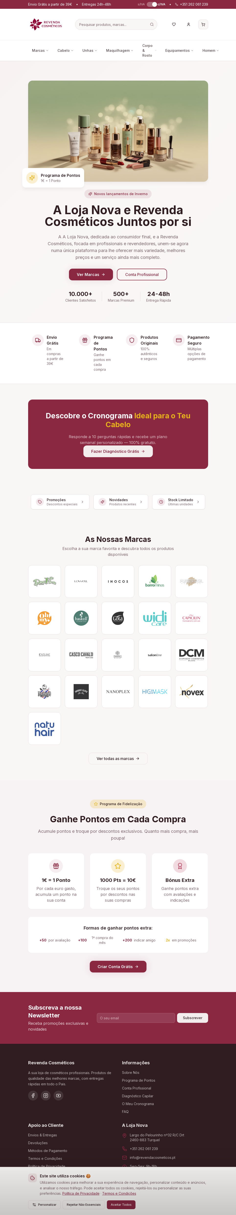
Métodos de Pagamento (47, 1151)
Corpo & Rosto (149, 50)
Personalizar (44, 1205)
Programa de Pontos (138, 1080)
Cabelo (65, 50)
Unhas (89, 50)
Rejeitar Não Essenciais (84, 1204)
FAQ (125, 1111)
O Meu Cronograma (138, 1104)
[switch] (151, 4)
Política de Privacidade (81, 1193)
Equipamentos (179, 50)
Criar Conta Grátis (118, 966)
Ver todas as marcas (118, 758)
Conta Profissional (142, 274)
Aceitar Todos (121, 1204)
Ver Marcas (91, 274)
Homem (210, 50)
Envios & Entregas (42, 1135)
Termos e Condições (119, 1193)
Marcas (40, 50)
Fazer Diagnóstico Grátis (118, 451)
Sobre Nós (130, 1072)
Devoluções (38, 1143)
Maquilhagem (120, 50)
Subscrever (192, 1018)
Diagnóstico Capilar (137, 1096)
